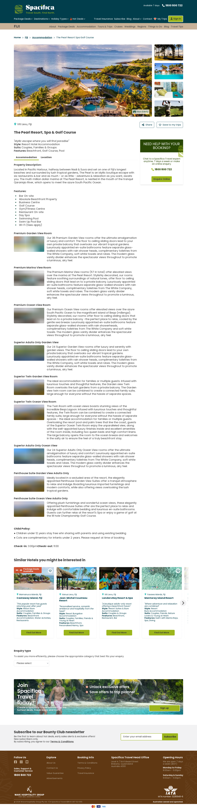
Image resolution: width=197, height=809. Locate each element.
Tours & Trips (105, 26)
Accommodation (86, 26)
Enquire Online (161, 179)
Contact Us (52, 768)
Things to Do (155, 26)
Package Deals (66, 26)
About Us (51, 762)
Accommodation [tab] (26, 157)
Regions (141, 26)
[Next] (183, 603)
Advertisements (54, 778)
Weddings (129, 26)
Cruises (118, 26)
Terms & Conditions (62, 741)
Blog (129, 18)
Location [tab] (46, 157)
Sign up (164, 708)
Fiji (17, 26)
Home (17, 37)
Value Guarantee (55, 773)
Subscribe (119, 18)
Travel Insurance (103, 18)
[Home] (37, 9)
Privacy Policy (84, 768)
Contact (147, 18)
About (52, 26)
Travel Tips (177, 26)
